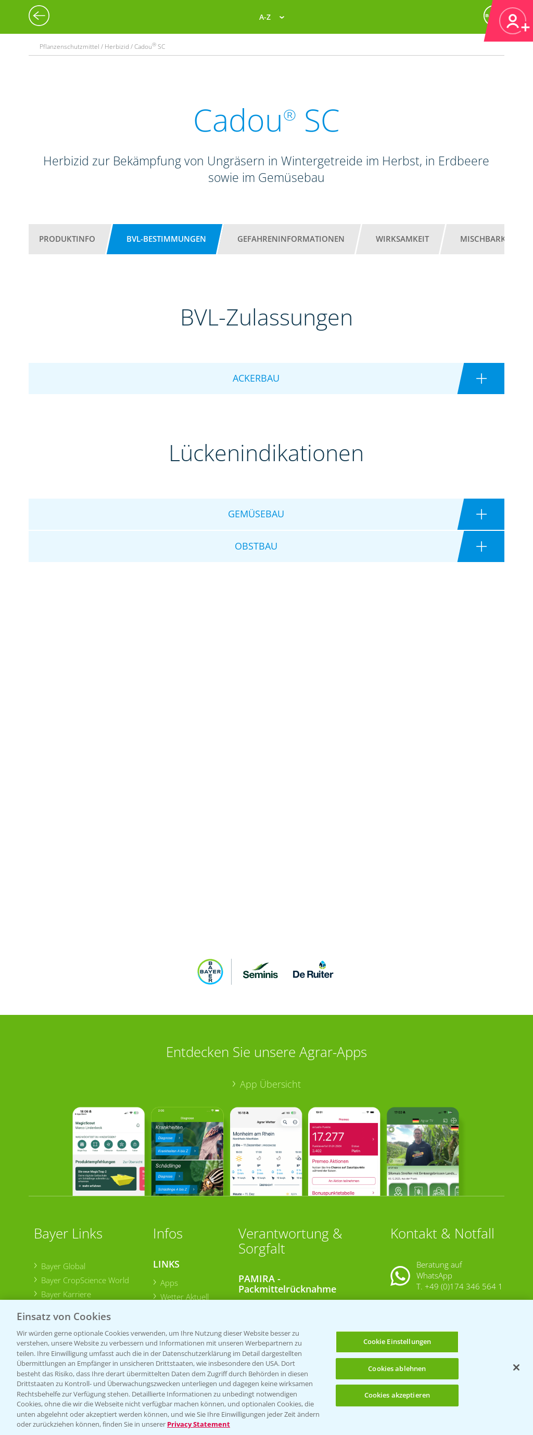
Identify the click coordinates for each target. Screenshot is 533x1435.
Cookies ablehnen (397, 1368)
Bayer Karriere (66, 1226)
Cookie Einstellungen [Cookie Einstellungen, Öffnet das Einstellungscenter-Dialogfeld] (397, 1341)
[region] (266, 1367)
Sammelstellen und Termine (294, 1238)
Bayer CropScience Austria (87, 1240)
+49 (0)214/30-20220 (463, 1287)
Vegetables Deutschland (83, 1282)
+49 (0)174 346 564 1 (464, 1218)
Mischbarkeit (488, 238)
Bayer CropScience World (85, 1212)
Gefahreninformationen (291, 238)
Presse (53, 1268)
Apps (169, 1214)
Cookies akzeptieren (397, 1395)
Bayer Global (63, 1197)
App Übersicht (270, 1015)
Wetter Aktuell (184, 1228)
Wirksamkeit (402, 238)
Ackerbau (176, 1275)
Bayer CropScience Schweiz (88, 1254)
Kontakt (421, 1244)
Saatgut (173, 1289)
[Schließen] (516, 1367)
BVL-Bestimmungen (166, 238)
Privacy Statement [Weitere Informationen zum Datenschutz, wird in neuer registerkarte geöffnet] (198, 1424)
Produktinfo (67, 238)
